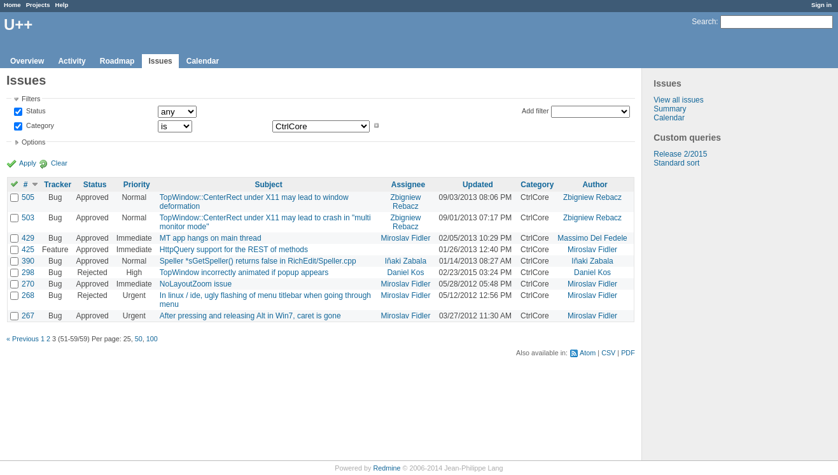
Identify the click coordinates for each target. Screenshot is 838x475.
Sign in (821, 4)
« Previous (22, 339)
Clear (59, 163)
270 (28, 284)
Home (12, 4)
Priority (136, 184)
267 (28, 315)
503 (28, 217)
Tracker (57, 184)
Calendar (202, 61)
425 (28, 249)
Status (35, 111)
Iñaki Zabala (405, 261)
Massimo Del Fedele (592, 238)
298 (28, 272)
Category (39, 125)
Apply (27, 163)
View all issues (678, 100)
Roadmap (117, 61)
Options (33, 142)
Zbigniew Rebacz (405, 202)
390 (28, 261)
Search (704, 21)
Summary (669, 108)
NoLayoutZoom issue (196, 284)
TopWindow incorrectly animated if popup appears (244, 272)
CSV (608, 353)
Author (594, 184)
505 (28, 197)
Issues (160, 61)
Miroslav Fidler (405, 238)
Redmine (386, 468)
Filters (31, 99)
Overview (27, 61)
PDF (628, 353)
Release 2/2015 (680, 154)
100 (152, 339)
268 (28, 295)
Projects (38, 4)
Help (62, 4)
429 (28, 238)
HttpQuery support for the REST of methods (234, 249)
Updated (478, 184)
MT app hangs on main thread (211, 238)
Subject (268, 184)
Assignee (408, 184)
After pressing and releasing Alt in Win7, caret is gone (250, 315)
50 (139, 339)
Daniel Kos (405, 272)
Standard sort (676, 163)
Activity (71, 61)
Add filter (535, 111)
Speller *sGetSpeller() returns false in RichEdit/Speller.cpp (258, 261)
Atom (588, 353)
